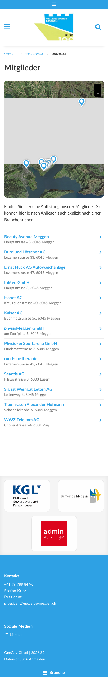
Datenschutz (14, 659)
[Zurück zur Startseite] (54, 27)
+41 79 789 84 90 (18, 584)
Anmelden (37, 659)
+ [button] (98, 87)
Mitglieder (59, 54)
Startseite (10, 54)
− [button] (98, 93)
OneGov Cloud (16, 653)
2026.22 (37, 653)
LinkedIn (13, 635)
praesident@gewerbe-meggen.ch (30, 603)
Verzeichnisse (34, 54)
